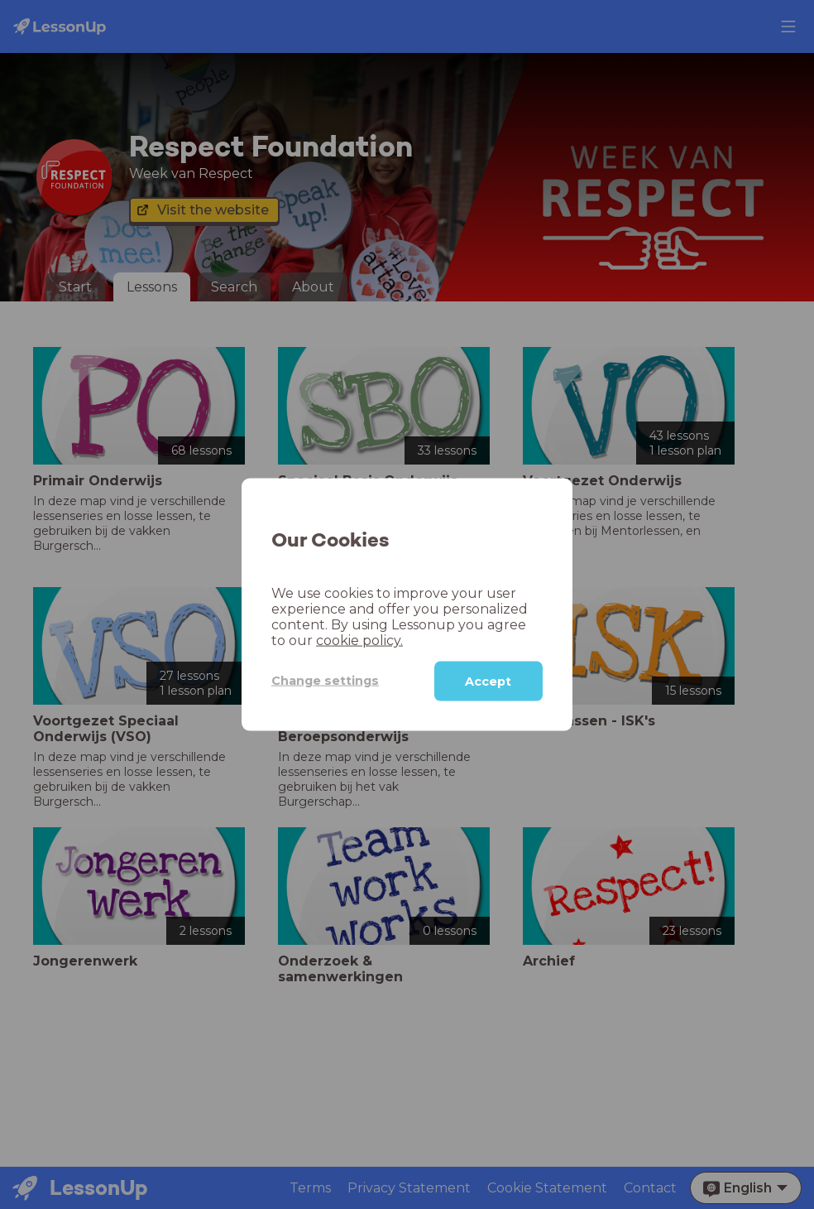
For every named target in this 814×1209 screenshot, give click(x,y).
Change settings (325, 680)
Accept (488, 680)
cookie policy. (359, 640)
